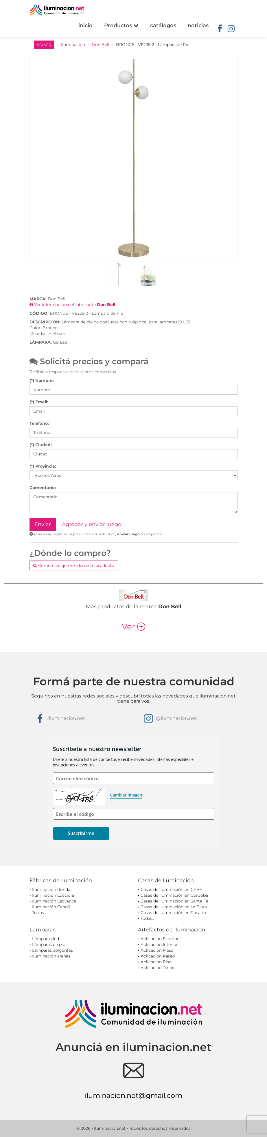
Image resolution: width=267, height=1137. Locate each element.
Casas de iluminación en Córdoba (174, 895)
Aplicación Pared (158, 956)
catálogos (163, 25)
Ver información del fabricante (72, 304)
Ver (133, 626)
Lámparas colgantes (52, 950)
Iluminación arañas (51, 956)
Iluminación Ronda (51, 889)
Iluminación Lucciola (53, 895)
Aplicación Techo (158, 967)
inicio (85, 25)
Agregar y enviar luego (91, 524)
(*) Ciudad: (41, 444)
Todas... (148, 918)
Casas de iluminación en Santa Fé (174, 901)
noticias (198, 25)
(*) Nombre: (42, 380)
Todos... (39, 912)
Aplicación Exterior (160, 938)
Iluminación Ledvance (54, 901)
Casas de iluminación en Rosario (173, 912)
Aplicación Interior (159, 944)
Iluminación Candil (51, 906)
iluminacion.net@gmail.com (133, 1095)
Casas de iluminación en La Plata (174, 906)
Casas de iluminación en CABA (171, 889)
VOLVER (44, 45)
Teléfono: (39, 423)
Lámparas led (45, 938)
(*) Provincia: (43, 466)
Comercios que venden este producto (73, 565)
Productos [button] (121, 25)
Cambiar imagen (126, 795)
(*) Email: (39, 401)
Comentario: (43, 487)
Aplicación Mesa (157, 950)
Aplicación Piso (156, 961)
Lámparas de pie (48, 944)
